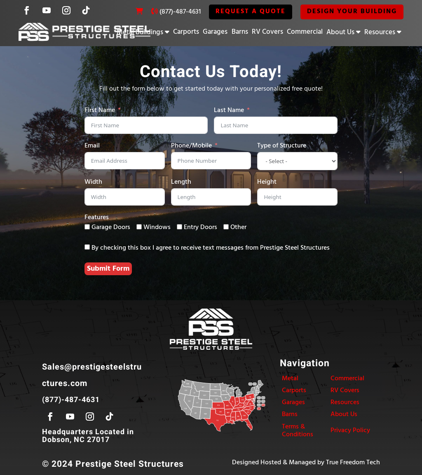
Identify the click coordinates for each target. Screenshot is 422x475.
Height (267, 182)
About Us (340, 32)
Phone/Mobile (191, 146)
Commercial (305, 31)
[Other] (226, 226)
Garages (215, 31)
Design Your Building (352, 11)
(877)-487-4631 (180, 12)
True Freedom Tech (353, 462)
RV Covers (267, 31)
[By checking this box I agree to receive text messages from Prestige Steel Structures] (87, 247)
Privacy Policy (350, 430)
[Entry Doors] (179, 226)
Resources (379, 32)
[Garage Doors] (87, 226)
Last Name (229, 111)
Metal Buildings (140, 32)
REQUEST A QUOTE (251, 11)
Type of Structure (281, 146)
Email (92, 146)
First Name (99, 111)
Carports (186, 31)
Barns (240, 31)
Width (93, 182)
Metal (290, 378)
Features (96, 218)
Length (181, 182)
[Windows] (139, 226)
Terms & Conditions (297, 430)
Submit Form (108, 269)
